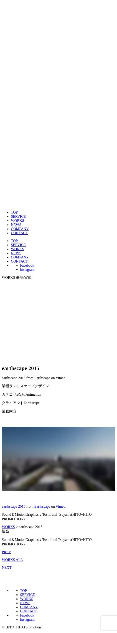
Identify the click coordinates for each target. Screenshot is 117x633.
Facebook (27, 265)
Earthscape (42, 506)
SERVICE (18, 216)
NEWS (16, 225)
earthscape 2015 (13, 506)
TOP (14, 212)
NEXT (7, 567)
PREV (6, 552)
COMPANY (20, 229)
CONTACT (19, 233)
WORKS (17, 221)
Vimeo (61, 506)
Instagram (27, 269)
